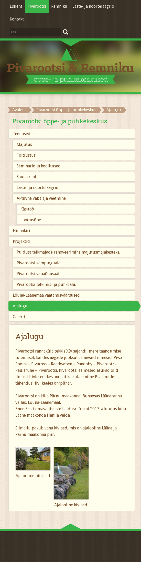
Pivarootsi (36, 6)
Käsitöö (27, 209)
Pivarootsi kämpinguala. (39, 262)
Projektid (21, 241)
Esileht (16, 6)
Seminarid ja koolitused (39, 166)
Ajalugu (20, 306)
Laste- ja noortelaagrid (93, 6)
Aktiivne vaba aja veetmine (41, 198)
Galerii (19, 316)
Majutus (24, 144)
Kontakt (17, 19)
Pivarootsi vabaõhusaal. (38, 273)
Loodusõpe (30, 219)
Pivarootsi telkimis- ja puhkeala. (46, 284)
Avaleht (19, 109)
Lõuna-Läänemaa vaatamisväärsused (46, 295)
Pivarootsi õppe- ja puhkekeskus (66, 109)
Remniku (59, 6)
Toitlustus (26, 155)
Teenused (21, 133)
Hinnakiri (21, 230)
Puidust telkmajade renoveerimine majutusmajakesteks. (68, 252)
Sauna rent (26, 176)
